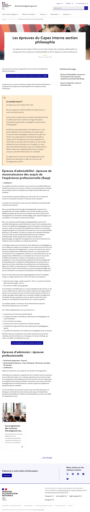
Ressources (66, 14)
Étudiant (68, 3)
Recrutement (54, 14)
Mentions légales (28, 505)
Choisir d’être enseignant (9, 14)
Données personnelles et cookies (44, 505)
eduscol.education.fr (77, 490)
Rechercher (86, 8)
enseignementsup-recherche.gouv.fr (55, 492)
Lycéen (58, 3)
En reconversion (81, 3)
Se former (43, 14)
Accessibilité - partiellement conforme (12, 505)
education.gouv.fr (63, 490)
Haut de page (47, 457)
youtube (67, 479)
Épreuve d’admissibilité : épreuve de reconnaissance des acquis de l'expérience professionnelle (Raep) (72, 76)
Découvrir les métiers (28, 14)
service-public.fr (61, 496)
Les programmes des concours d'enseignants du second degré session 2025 (13, 428)
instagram (83, 474)
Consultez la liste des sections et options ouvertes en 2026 (27, 76)
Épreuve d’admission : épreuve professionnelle (70, 84)
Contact (70, 505)
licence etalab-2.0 (37, 510)
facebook (78, 474)
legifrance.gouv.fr (74, 496)
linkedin (73, 474)
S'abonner (7, 475)
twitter (67, 474)
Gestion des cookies (60, 505)
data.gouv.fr (48, 500)
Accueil (4, 19)
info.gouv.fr (48, 496)
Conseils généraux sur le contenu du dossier (27, 343)
